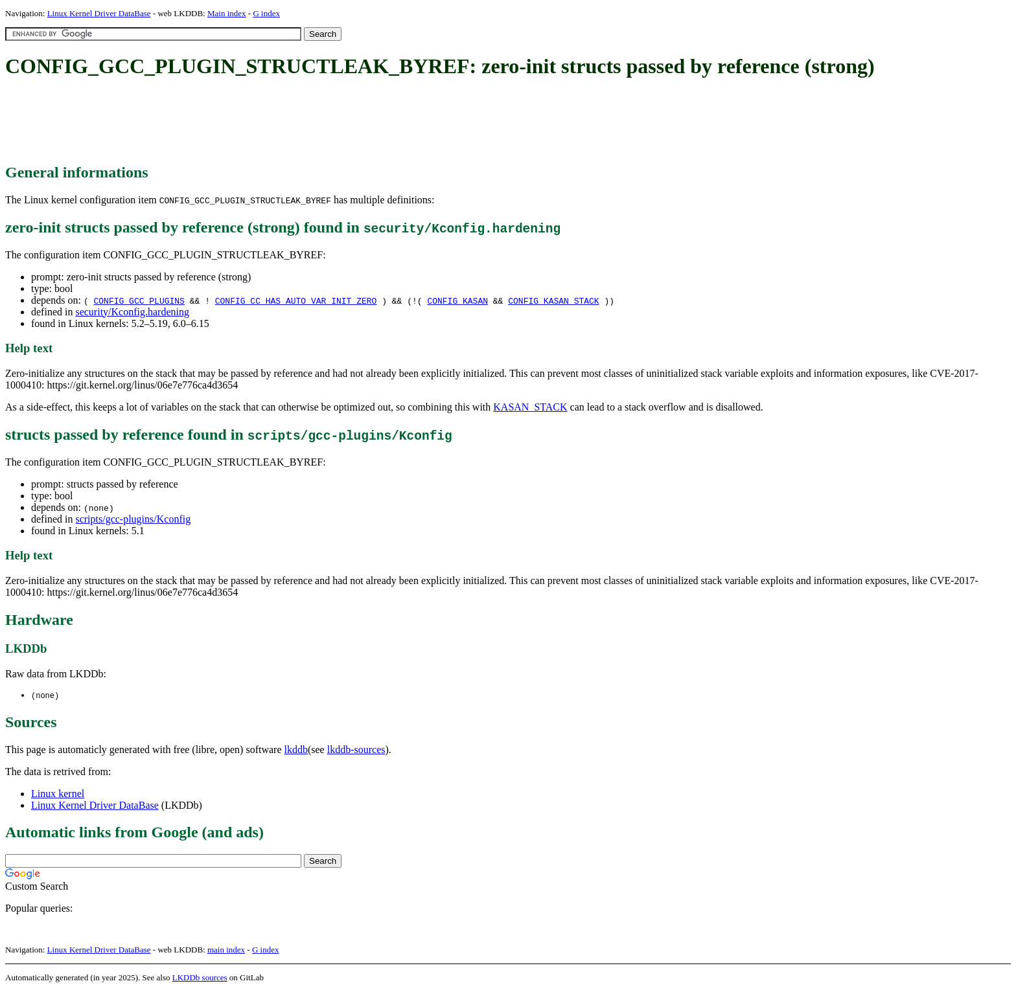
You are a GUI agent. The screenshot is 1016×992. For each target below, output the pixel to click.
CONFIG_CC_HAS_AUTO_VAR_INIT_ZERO (296, 300)
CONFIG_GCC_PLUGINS (138, 300)
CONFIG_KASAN (457, 300)
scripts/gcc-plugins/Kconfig (132, 518)
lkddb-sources (356, 750)
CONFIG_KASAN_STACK (553, 300)
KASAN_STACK (530, 406)
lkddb (296, 750)
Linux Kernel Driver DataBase (99, 13)
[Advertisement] (241, 122)
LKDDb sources (199, 978)
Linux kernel (57, 794)
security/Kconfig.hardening (132, 311)
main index (226, 950)
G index (266, 13)
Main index (226, 13)
